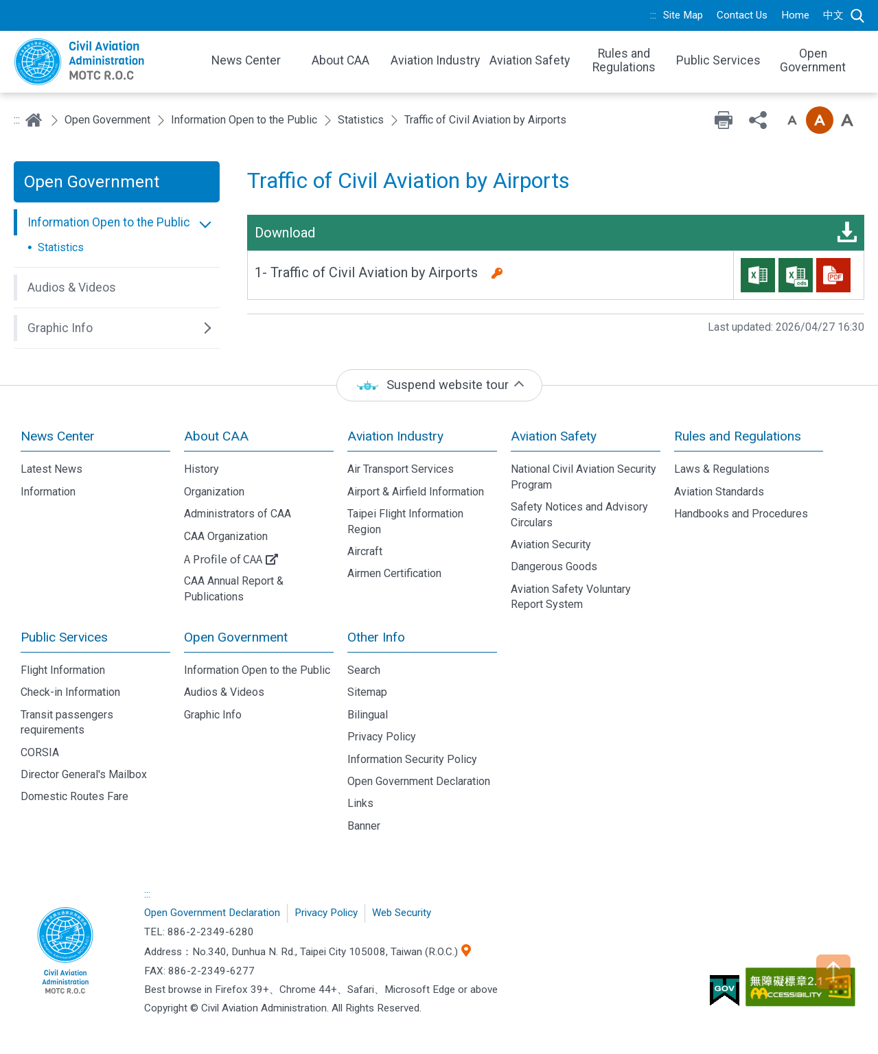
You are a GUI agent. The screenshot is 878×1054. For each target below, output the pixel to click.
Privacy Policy (381, 736)
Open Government (107, 119)
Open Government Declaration (418, 781)
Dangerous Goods (554, 566)
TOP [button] (833, 972)
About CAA (216, 436)
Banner (363, 825)
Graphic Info (213, 714)
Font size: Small (792, 120)
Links (360, 803)
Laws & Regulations (722, 469)
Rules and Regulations (737, 436)
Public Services (64, 637)
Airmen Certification (394, 573)
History (201, 469)
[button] (117, 222)
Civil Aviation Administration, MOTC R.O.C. (65, 951)
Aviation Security (551, 544)
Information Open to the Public (244, 119)
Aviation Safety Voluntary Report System (571, 597)
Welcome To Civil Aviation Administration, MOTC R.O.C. (103, 62)
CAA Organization (226, 536)
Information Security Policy (412, 759)
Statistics (361, 119)
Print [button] (723, 120)
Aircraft (364, 551)
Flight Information (63, 670)
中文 (833, 15)
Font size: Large (847, 120)
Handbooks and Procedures (741, 513)
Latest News (51, 469)
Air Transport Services (400, 469)
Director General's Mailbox (84, 774)
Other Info (376, 637)
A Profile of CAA (223, 558)
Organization (214, 491)
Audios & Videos (224, 692)
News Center (58, 436)
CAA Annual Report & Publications (234, 588)
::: (653, 15)
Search (857, 16)
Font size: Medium (819, 120)
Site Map (683, 15)
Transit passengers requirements (67, 722)
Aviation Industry (395, 436)
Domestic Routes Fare (74, 796)
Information (48, 491)
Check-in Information (70, 692)
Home (795, 15)
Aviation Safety (554, 436)
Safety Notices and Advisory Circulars (579, 514)
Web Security (401, 912)
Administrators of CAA (237, 513)
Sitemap (367, 692)
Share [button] (758, 120)
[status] (439, 385)
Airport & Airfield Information (415, 491)
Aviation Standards (719, 491)
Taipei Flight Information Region (405, 521)
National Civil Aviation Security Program (583, 476)
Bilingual (367, 714)
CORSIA (40, 752)
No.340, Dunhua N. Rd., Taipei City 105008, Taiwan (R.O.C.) (325, 952)
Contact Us (742, 15)
